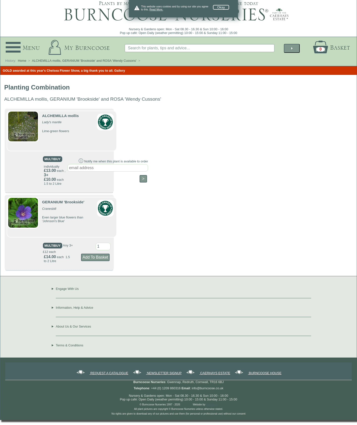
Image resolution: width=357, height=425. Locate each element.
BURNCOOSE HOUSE (257, 373)
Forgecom (211, 404)
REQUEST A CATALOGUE (102, 373)
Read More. (156, 9)
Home (22, 60)
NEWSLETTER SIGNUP (157, 373)
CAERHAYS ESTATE (207, 373)
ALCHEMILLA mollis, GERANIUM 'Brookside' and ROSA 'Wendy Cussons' (84, 60)
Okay (221, 7)
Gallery (119, 70)
